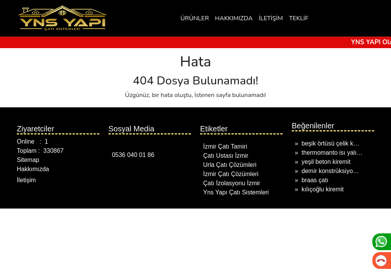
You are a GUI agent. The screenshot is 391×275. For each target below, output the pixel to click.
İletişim (26, 180)
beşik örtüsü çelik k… (330, 143)
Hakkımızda (33, 169)
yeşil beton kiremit (326, 162)
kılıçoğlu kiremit (323, 189)
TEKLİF (299, 18)
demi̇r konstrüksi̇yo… (330, 171)
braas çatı (315, 180)
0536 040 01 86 (131, 155)
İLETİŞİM (271, 18)
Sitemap (28, 160)
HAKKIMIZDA (234, 18)
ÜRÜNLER (195, 18)
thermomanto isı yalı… (332, 152)
